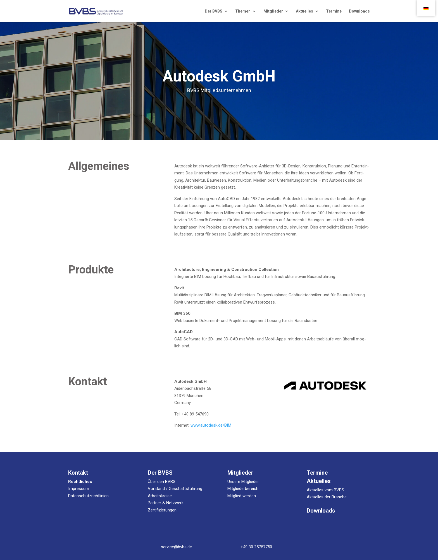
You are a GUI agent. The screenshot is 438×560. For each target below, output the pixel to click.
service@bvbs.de (176, 546)
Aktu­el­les (304, 11)
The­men (243, 11)
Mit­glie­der (273, 11)
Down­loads (359, 11)
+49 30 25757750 (256, 546)
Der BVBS (213, 11)
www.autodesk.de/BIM (211, 425)
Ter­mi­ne (334, 11)
